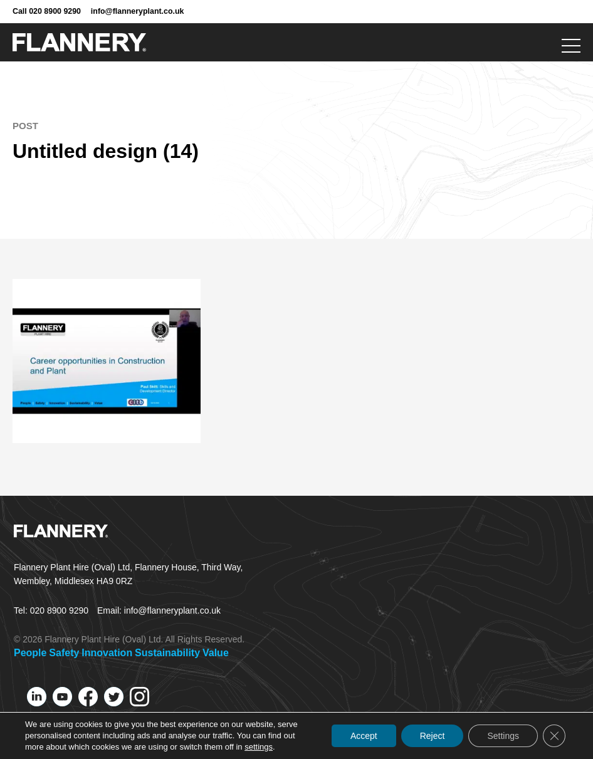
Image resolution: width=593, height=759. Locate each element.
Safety (64, 652)
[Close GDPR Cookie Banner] (554, 736)
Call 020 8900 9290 (47, 11)
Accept (363, 736)
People (30, 652)
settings (258, 746)
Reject (432, 736)
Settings (503, 736)
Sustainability (167, 652)
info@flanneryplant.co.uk (137, 11)
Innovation (106, 652)
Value (215, 652)
